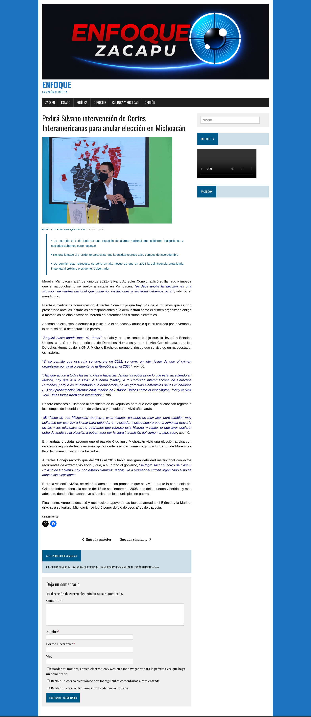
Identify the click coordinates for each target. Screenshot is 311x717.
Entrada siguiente (134, 532)
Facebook (208, 195)
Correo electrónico (56, 637)
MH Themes (87, 713)
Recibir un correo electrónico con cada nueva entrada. (86, 681)
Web (45, 649)
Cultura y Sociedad (121, 105)
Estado (62, 105)
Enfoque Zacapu (71, 232)
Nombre (48, 624)
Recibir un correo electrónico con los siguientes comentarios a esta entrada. (101, 674)
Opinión (146, 105)
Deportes (96, 105)
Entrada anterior (95, 532)
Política (78, 105)
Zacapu (46, 105)
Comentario (51, 593)
